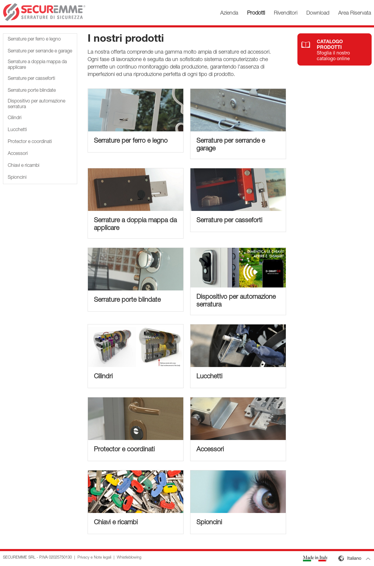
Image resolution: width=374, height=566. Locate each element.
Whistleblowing (129, 558)
